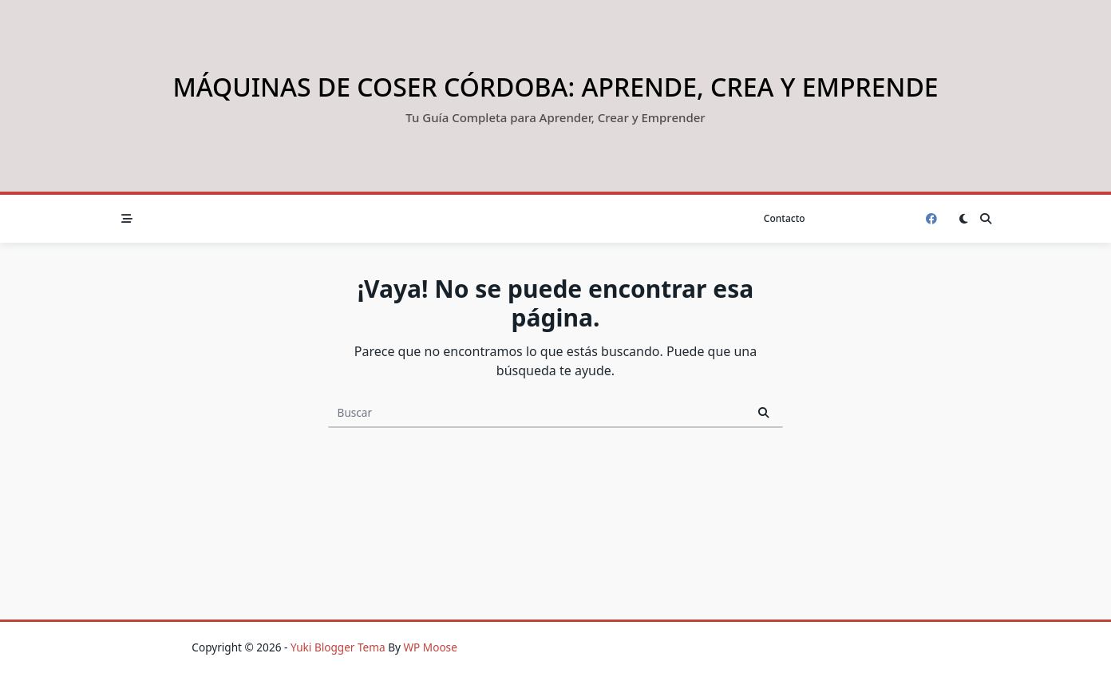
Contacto (784, 218)
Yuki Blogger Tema (338, 647)
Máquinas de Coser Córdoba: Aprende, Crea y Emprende (555, 86)
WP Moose (430, 647)
